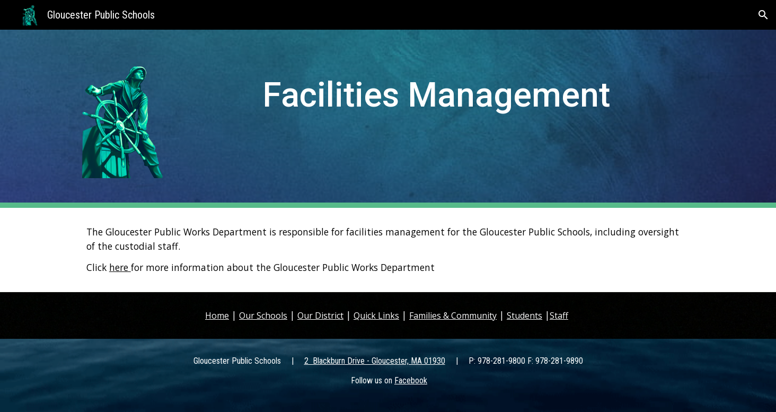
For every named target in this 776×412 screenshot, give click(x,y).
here (120, 267)
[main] (440, 103)
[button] (763, 15)
